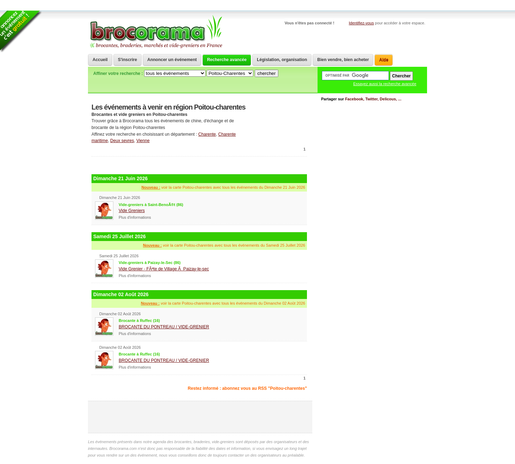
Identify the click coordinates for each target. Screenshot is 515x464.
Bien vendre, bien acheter (343, 59)
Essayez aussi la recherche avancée (384, 84)
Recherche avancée (227, 59)
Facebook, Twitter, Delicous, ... (373, 99)
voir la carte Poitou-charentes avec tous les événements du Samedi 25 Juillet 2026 (224, 245)
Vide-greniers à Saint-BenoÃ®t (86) (151, 204)
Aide (383, 59)
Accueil (100, 59)
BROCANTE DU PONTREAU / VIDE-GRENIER (164, 326)
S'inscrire (127, 59)
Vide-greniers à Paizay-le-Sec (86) (149, 262)
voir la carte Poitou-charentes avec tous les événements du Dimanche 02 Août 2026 (223, 303)
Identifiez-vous (361, 23)
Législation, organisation (282, 59)
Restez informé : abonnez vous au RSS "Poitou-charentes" (247, 388)
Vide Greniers (132, 210)
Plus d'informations (135, 217)
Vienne (142, 140)
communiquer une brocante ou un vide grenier (277, 118)
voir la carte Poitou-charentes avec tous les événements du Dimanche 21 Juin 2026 (223, 187)
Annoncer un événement (172, 59)
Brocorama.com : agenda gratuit (155, 31)
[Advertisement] (199, 164)
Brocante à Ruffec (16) (139, 320)
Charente (207, 134)
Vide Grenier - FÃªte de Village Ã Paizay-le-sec (164, 268)
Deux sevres (122, 140)
